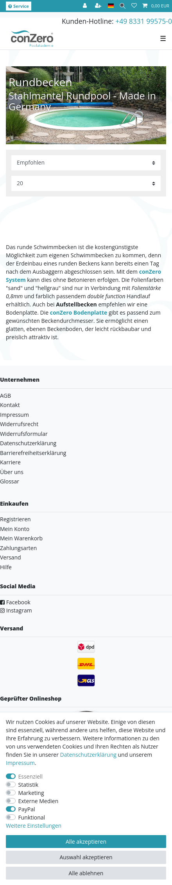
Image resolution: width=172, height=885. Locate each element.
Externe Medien (38, 801)
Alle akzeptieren (86, 841)
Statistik (28, 784)
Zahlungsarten (18, 548)
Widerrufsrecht (19, 424)
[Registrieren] (99, 6)
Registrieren (15, 519)
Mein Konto (14, 529)
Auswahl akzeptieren (85, 857)
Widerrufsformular (24, 433)
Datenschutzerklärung (28, 443)
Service (18, 6)
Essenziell (30, 776)
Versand (10, 557)
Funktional (31, 817)
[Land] (110, 6)
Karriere (10, 462)
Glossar (9, 481)
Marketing (31, 792)
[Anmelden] (85, 6)
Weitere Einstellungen (33, 825)
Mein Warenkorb (21, 538)
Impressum (14, 414)
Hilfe (6, 567)
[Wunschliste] (134, 6)
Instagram (16, 610)
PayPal (26, 809)
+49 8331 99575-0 (143, 21)
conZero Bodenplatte (79, 312)
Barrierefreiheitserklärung (33, 453)
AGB (5, 395)
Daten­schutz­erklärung (88, 754)
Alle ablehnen (86, 873)
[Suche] (122, 6)
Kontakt (10, 405)
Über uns (11, 472)
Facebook (15, 602)
